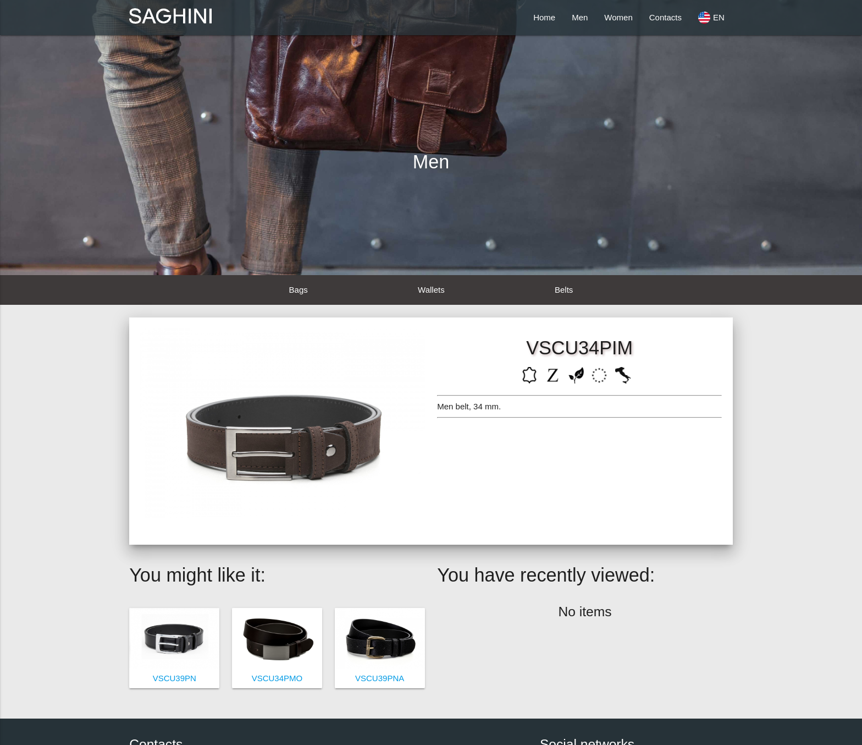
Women (618, 17)
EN (711, 18)
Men (580, 17)
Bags (298, 289)
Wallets (431, 289)
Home (544, 17)
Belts (564, 289)
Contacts (665, 17)
